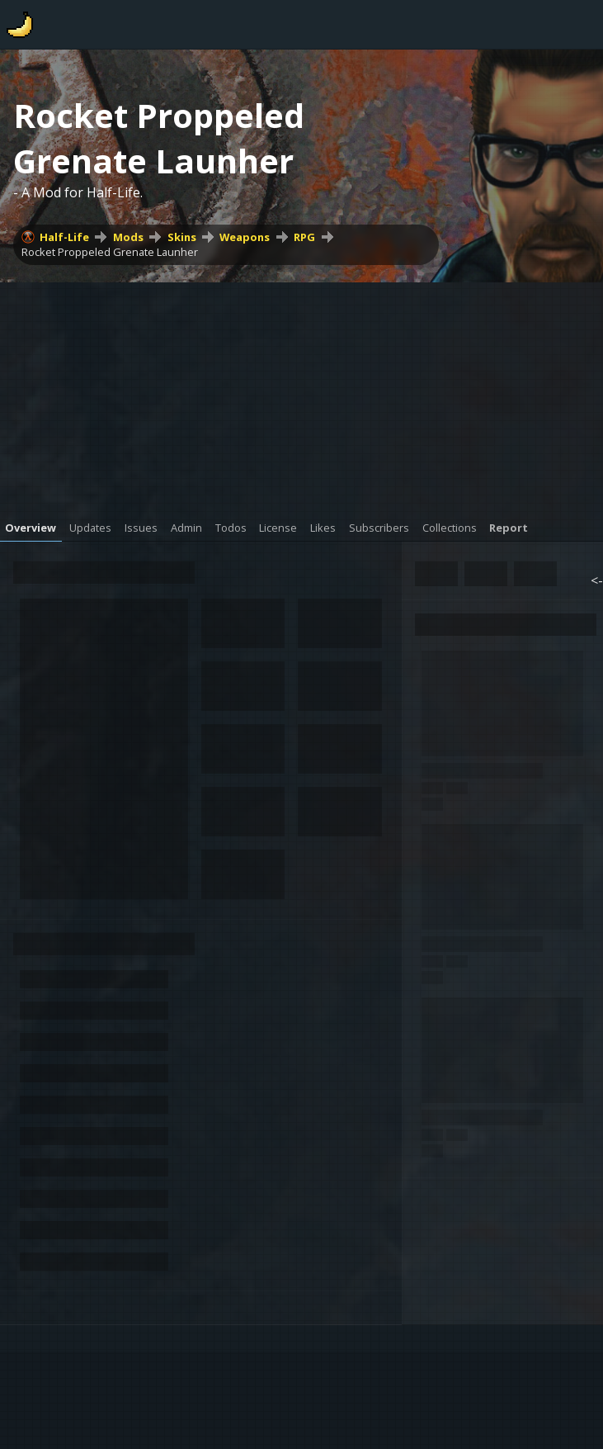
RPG (304, 237)
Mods (128, 237)
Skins (181, 237)
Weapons (244, 237)
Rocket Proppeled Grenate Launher (109, 251)
